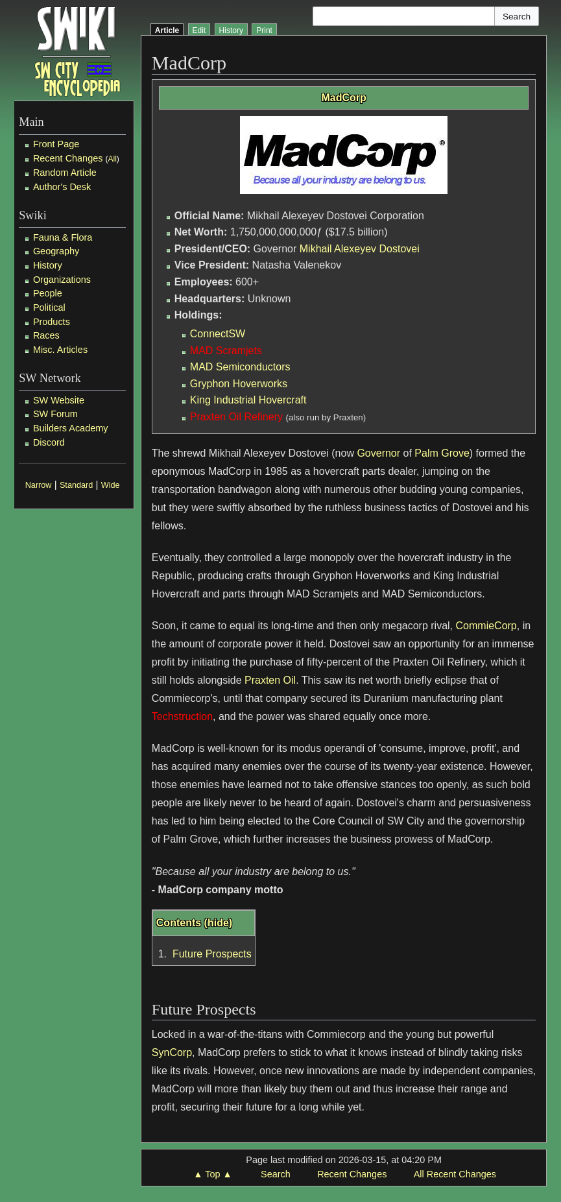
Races (46, 335)
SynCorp (172, 1052)
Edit (199, 30)
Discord (49, 442)
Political (49, 307)
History (47, 265)
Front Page (56, 144)
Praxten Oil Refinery (236, 416)
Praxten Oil (270, 680)
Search (276, 1174)
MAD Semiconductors (240, 366)
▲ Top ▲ (212, 1174)
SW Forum (55, 414)
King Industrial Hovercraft (248, 399)
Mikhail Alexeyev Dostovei (360, 248)
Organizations (62, 279)
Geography (56, 251)
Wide (110, 485)
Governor (378, 453)
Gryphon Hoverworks (238, 383)
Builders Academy (70, 428)
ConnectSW (217, 333)
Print (264, 30)
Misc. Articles (60, 349)
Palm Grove (441, 453)
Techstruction (182, 716)
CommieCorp (486, 625)
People (47, 293)
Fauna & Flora (62, 237)
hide (218, 922)
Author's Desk (62, 187)
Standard (76, 485)
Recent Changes (68, 158)
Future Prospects (212, 953)
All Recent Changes (455, 1174)
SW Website (58, 400)
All (112, 158)
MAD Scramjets (226, 350)
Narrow (38, 485)
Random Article (65, 172)
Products (51, 322)
